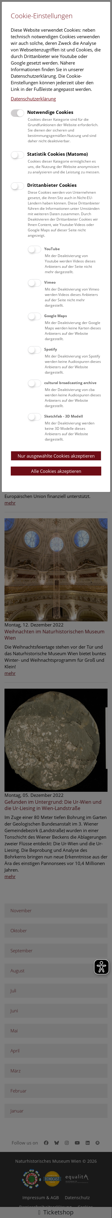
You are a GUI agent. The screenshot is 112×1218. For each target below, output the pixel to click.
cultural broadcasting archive (70, 382)
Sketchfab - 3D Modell (63, 416)
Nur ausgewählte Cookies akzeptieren (56, 456)
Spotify (50, 349)
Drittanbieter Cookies (51, 185)
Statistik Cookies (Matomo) (57, 154)
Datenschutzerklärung (33, 99)
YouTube (52, 248)
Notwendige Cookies (50, 112)
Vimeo (50, 282)
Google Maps (55, 315)
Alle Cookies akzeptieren (56, 471)
